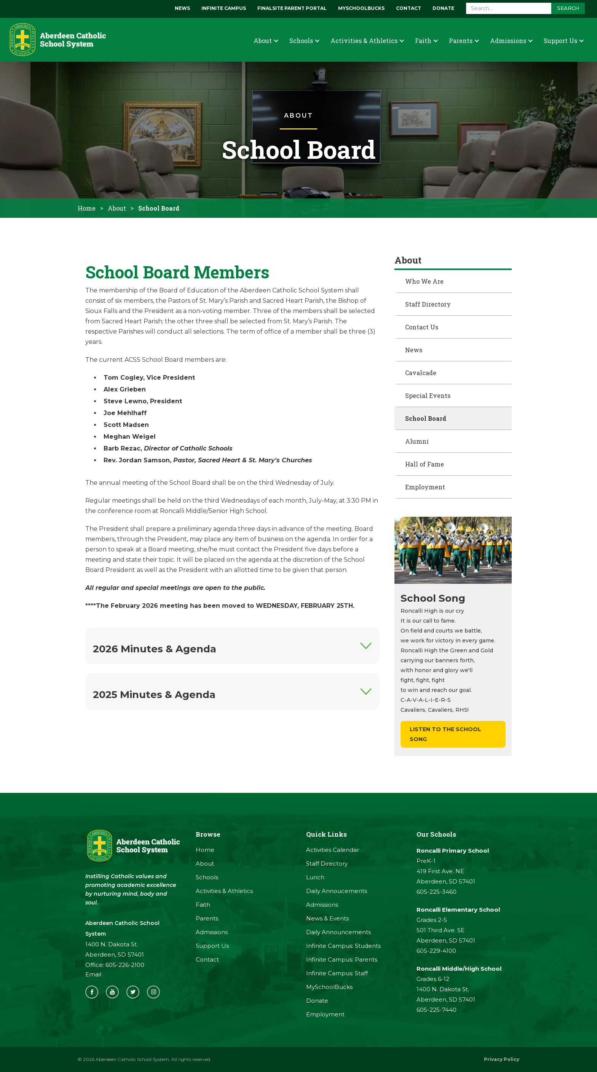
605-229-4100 (436, 950)
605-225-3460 (437, 891)
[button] (266, 40)
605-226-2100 (124, 964)
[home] (57, 39)
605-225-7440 (437, 1009)
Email (93, 974)
